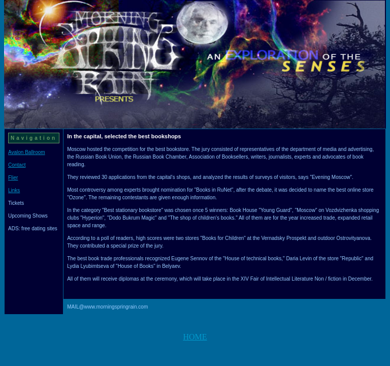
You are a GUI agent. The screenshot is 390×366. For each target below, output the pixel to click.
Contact (16, 165)
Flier (13, 177)
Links (14, 190)
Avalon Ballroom (26, 152)
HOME (195, 336)
